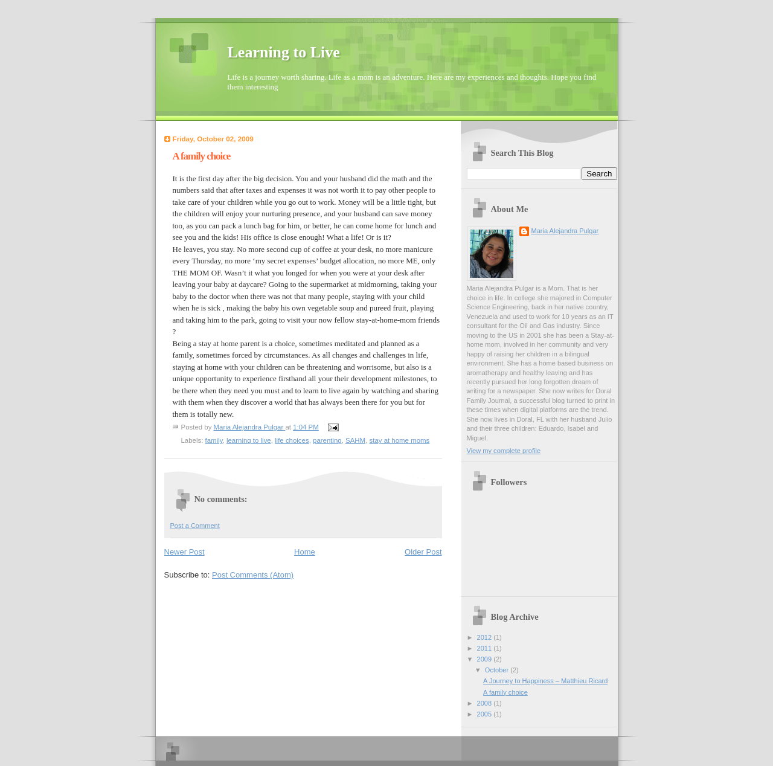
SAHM (355, 440)
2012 (485, 637)
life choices (292, 440)
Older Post (423, 551)
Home (304, 551)
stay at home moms (400, 440)
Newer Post (184, 551)
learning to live (248, 440)
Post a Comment (195, 525)
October (497, 670)
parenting (327, 440)
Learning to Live (284, 52)
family (214, 440)
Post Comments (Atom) (252, 574)
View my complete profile (504, 450)
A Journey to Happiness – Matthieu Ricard (545, 680)
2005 (485, 714)
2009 (485, 659)
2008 (485, 703)
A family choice (505, 692)
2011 (485, 648)
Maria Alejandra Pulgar (565, 230)
